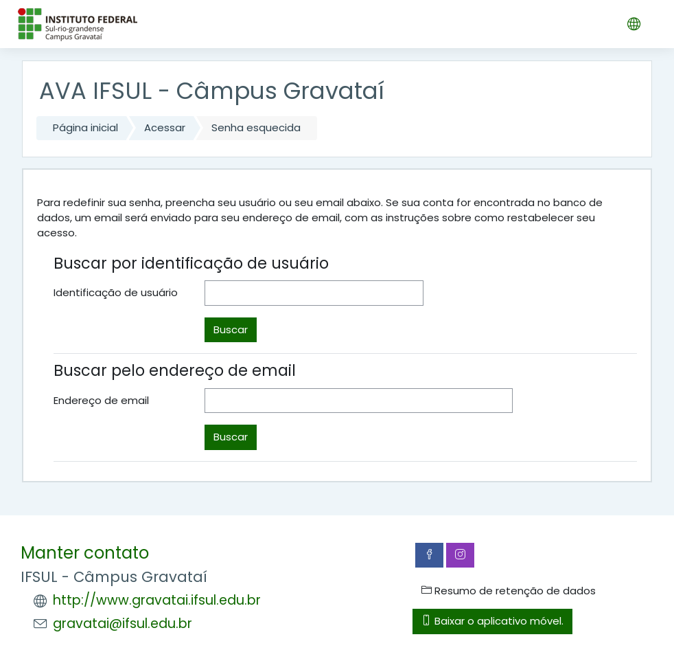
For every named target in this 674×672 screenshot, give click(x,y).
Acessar (164, 127)
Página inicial (85, 127)
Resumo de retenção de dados (508, 590)
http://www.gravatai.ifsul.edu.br (157, 600)
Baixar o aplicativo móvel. (492, 621)
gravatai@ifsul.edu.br (122, 623)
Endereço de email (101, 400)
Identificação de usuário (116, 292)
